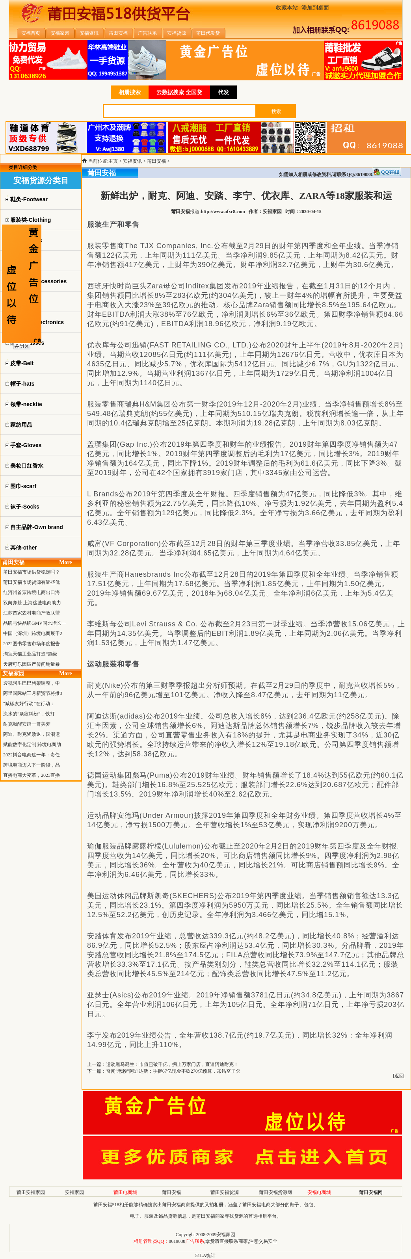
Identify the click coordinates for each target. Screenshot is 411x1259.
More (65, 562)
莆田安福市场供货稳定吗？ (31, 572)
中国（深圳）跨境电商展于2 (32, 633)
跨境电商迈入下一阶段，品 (31, 765)
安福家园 (74, 1192)
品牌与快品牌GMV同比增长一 (34, 623)
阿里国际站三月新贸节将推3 (32, 693)
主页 (113, 161)
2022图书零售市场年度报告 (31, 643)
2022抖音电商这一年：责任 (31, 755)
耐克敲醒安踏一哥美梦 (26, 724)
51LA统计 (205, 1255)
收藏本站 (287, 8)
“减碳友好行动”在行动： (29, 703)
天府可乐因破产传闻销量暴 (31, 664)
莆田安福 (156, 161)
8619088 (177, 1241)
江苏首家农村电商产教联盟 (31, 613)
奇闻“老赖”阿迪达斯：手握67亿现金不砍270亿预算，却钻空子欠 (173, 1071)
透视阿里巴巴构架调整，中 (31, 683)
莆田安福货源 (224, 1192)
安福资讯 (132, 161)
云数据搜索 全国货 (179, 92)
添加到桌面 (315, 8)
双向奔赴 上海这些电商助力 (32, 602)
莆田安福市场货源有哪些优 (31, 582)
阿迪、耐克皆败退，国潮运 (31, 734)
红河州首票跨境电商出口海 (31, 592)
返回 (399, 1076)
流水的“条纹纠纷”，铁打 (29, 714)
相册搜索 (130, 92)
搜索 (276, 111)
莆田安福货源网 (275, 1192)
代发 (223, 92)
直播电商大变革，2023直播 (31, 775)
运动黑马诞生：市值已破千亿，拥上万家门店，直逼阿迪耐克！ (172, 1064)
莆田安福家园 (31, 1192)
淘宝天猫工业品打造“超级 (30, 654)
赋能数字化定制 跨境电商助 (32, 744)
